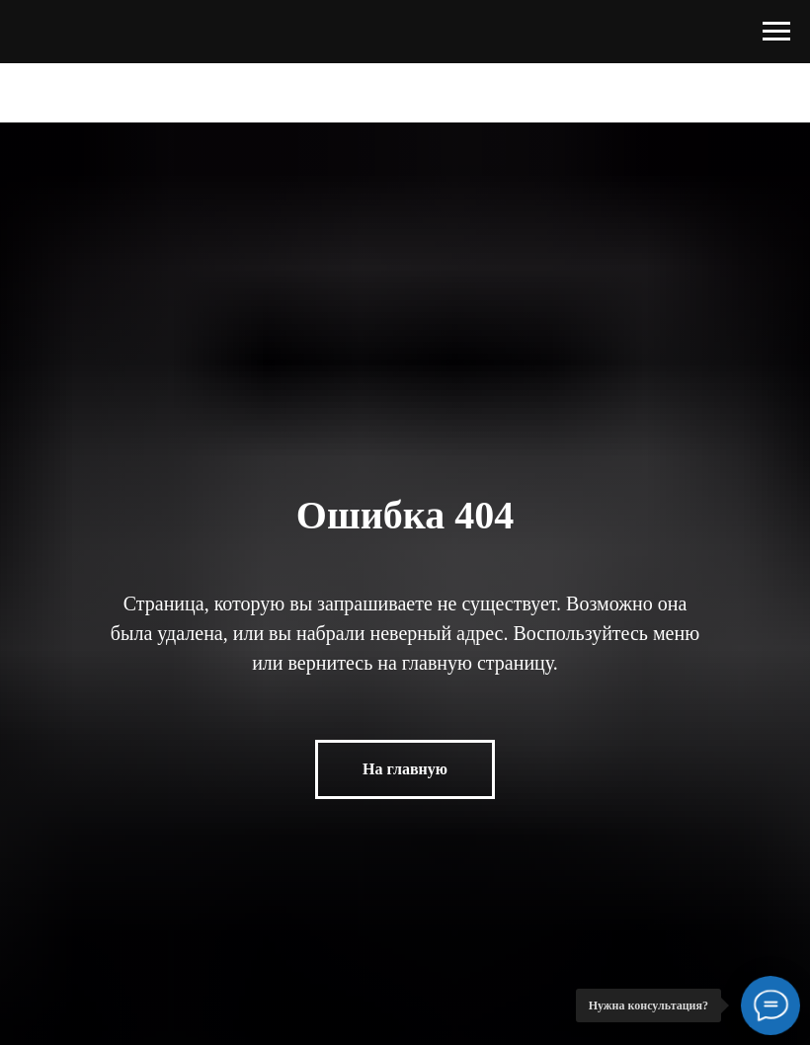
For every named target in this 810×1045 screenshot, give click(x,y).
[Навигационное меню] (776, 31)
